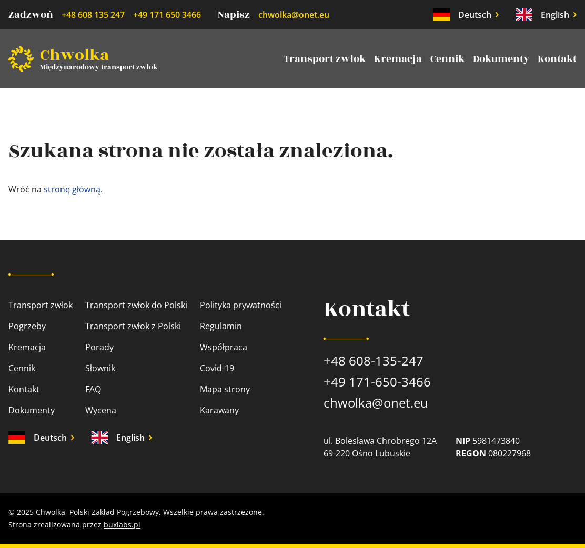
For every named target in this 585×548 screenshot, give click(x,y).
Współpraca (223, 347)
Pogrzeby (27, 326)
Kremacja (398, 59)
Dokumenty (501, 59)
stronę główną (72, 189)
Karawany (219, 410)
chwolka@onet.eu (293, 15)
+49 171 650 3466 (167, 15)
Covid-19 (217, 368)
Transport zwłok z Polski (133, 326)
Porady (99, 347)
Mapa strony (225, 389)
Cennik (447, 59)
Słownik (100, 368)
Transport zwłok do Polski (136, 305)
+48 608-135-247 (373, 360)
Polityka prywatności (240, 305)
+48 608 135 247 (93, 15)
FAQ (93, 389)
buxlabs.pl (122, 525)
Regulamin (221, 326)
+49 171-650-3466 (377, 381)
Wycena (100, 410)
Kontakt (557, 59)
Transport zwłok (325, 59)
